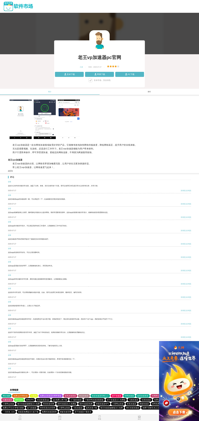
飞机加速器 (78, 408)
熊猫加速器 (144, 404)
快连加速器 (84, 396)
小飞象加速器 (76, 400)
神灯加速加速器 (132, 408)
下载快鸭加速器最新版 (94, 400)
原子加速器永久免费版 (116, 400)
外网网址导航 (157, 396)
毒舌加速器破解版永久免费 (28, 404)
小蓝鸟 (34, 396)
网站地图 (6, 396)
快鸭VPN (30, 400)
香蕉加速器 (131, 404)
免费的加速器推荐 (49, 412)
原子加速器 (116, 396)
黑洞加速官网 (48, 404)
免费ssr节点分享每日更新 (13, 408)
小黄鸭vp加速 (8, 404)
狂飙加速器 (7, 400)
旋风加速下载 (91, 408)
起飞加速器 (31, 408)
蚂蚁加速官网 (65, 412)
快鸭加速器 (129, 396)
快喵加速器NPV (102, 404)
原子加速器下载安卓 (83, 412)
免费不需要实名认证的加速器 (154, 408)
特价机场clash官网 (47, 408)
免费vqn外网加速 (20, 396)
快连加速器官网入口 (100, 396)
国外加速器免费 (86, 404)
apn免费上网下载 (60, 400)
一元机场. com (9, 412)
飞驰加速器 (133, 400)
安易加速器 (146, 400)
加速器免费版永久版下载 (28, 412)
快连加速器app (43, 400)
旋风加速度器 (70, 396)
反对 (187, 191)
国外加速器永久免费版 (67, 404)
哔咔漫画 (19, 400)
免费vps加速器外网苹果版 (50, 396)
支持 (182, 191)
